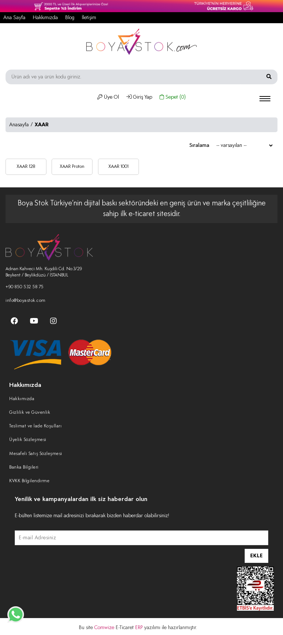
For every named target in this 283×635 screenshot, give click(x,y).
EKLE (256, 555)
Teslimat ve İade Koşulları (35, 426)
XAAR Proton (72, 166)
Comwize (105, 627)
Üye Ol (108, 97)
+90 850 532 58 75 (25, 287)
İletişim (89, 17)
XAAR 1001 (118, 166)
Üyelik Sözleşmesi (27, 440)
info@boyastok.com (26, 301)
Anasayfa (19, 124)
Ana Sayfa (14, 17)
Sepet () (173, 97)
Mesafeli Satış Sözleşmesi (35, 454)
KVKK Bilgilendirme (29, 481)
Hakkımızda (45, 17)
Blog (69, 17)
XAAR (42, 124)
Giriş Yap (139, 97)
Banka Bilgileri (24, 467)
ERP (139, 627)
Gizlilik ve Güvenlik (29, 412)
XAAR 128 (26, 166)
